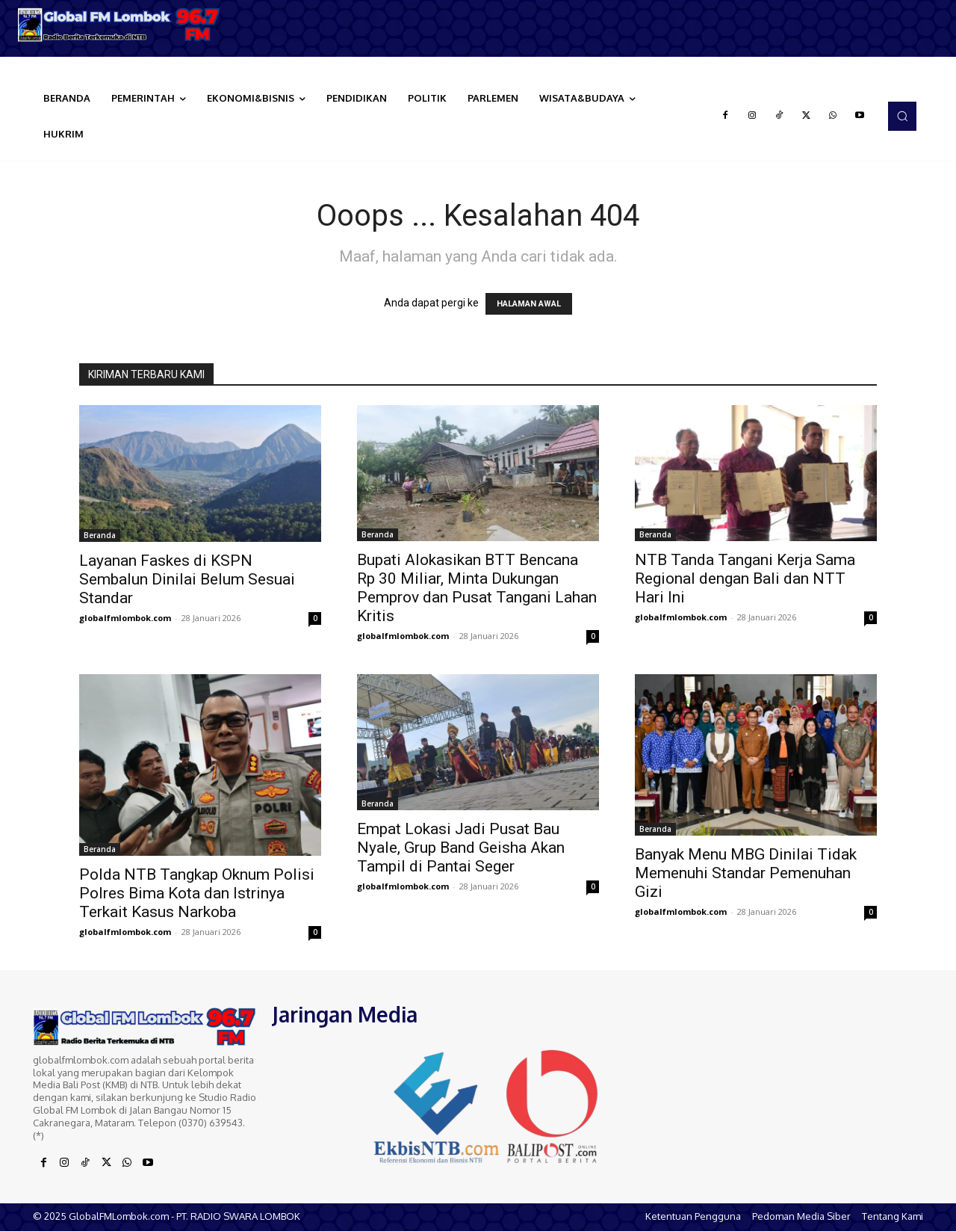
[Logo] (119, 24)
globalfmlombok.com (125, 617)
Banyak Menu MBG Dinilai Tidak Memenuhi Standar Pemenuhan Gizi (746, 873)
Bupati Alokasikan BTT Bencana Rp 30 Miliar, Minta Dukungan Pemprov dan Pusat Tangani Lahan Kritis (477, 588)
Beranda (100, 535)
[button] (902, 116)
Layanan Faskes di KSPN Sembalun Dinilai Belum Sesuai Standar (187, 579)
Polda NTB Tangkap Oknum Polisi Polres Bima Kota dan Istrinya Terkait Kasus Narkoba (196, 893)
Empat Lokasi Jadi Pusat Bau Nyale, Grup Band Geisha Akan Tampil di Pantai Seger (461, 847)
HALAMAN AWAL (529, 304)
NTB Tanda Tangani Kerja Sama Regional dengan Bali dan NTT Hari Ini (745, 578)
